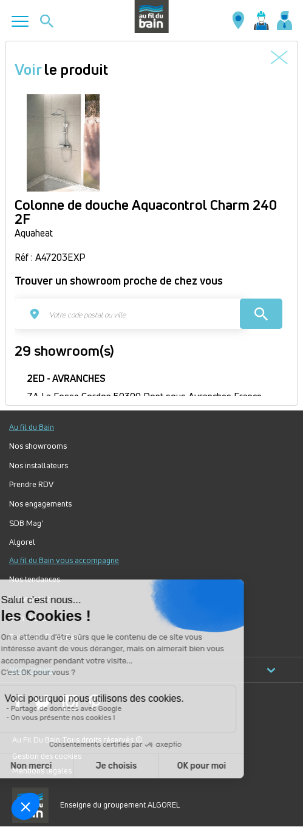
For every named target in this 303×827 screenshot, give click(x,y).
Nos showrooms (38, 446)
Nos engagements (40, 504)
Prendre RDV (31, 484)
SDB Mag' (26, 523)
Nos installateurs (38, 465)
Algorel (22, 542)
